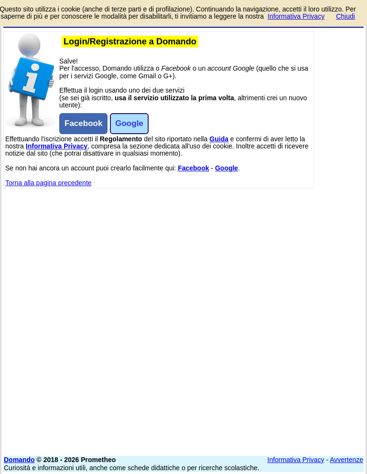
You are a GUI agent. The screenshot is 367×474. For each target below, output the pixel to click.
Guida (218, 139)
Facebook (193, 168)
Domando (19, 459)
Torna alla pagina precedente (48, 183)
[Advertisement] (292, 248)
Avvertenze (346, 459)
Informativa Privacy (56, 146)
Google (226, 168)
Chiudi (345, 16)
